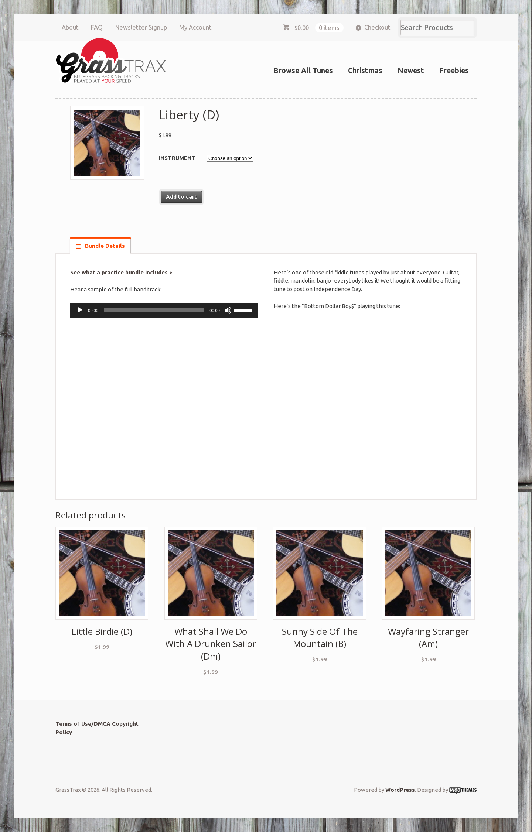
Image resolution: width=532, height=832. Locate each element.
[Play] (79, 310)
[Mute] (228, 310)
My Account (195, 27)
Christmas (365, 70)
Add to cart (181, 197)
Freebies (454, 70)
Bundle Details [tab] (104, 246)
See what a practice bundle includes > (121, 272)
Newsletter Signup (141, 27)
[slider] (154, 310)
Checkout (377, 27)
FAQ (97, 27)
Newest (411, 70)
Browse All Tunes (303, 70)
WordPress (400, 790)
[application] (164, 310)
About (70, 27)
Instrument (177, 158)
